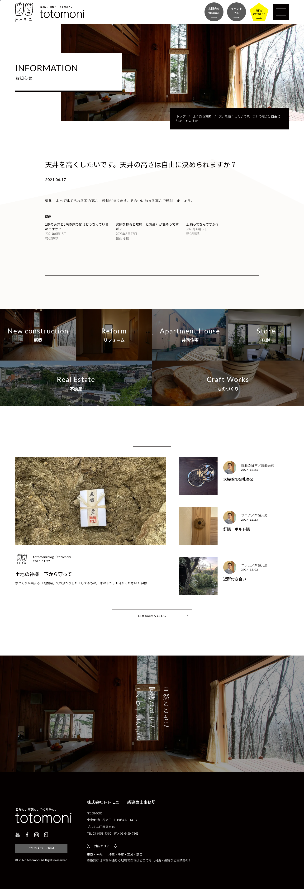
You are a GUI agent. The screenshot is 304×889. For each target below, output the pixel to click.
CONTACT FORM (41, 848)
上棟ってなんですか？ (202, 224)
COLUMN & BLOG (152, 616)
